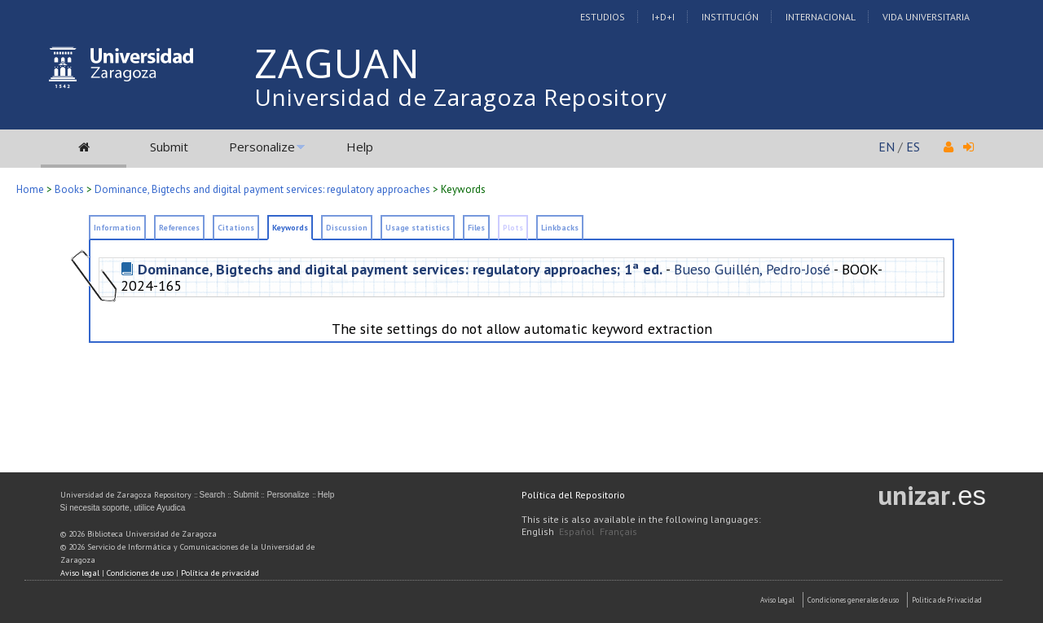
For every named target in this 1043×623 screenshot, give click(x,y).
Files (476, 227)
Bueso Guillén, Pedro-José (752, 269)
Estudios (602, 17)
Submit (169, 146)
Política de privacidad (220, 573)
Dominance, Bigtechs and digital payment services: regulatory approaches (262, 189)
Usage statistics (417, 227)
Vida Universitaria (926, 17)
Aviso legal (79, 573)
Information (117, 227)
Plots (513, 227)
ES (913, 146)
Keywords (290, 227)
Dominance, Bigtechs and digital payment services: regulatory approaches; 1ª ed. (400, 269)
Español (577, 531)
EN (886, 146)
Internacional (821, 17)
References (179, 227)
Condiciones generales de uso (853, 599)
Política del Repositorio (573, 495)
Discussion (346, 227)
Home (30, 189)
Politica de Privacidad (947, 599)
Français (618, 531)
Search (213, 494)
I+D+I (663, 17)
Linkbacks (560, 227)
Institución (730, 17)
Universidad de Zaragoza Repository (460, 96)
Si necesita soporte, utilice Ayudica (123, 507)
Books (69, 189)
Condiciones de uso (140, 573)
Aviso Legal (777, 599)
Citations (236, 227)
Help (359, 146)
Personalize (262, 146)
